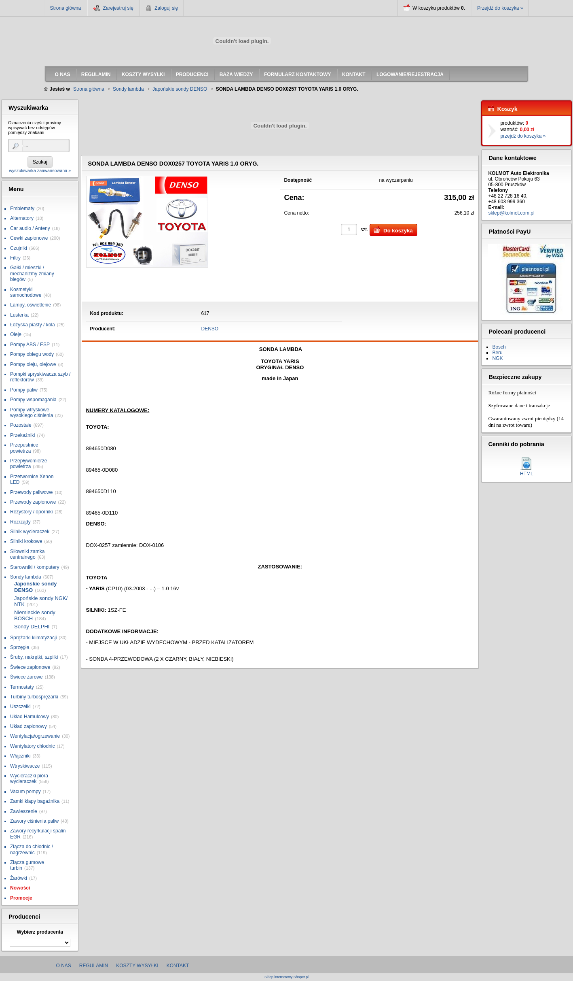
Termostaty (22, 687)
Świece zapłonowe (30, 667)
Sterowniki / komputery (34, 567)
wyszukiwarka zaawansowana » (40, 170)
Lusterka (19, 315)
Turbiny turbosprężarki (34, 697)
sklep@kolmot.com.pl (511, 213)
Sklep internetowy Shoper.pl (286, 977)
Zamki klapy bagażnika (34, 801)
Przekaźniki (22, 435)
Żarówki (18, 878)
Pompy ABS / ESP (30, 344)
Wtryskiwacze (25, 766)
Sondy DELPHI (31, 626)
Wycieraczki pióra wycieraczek (29, 778)
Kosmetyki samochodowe (25, 292)
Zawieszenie (23, 811)
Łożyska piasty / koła (32, 325)
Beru (497, 352)
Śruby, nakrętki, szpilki (34, 657)
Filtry (15, 258)
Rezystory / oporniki (31, 512)
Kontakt (178, 965)
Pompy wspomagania (33, 399)
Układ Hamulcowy (29, 716)
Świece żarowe (26, 677)
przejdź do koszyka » (523, 136)
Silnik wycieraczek (29, 531)
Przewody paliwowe (31, 492)
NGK (497, 358)
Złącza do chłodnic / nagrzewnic (31, 849)
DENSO (210, 329)
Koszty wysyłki (137, 965)
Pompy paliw (24, 390)
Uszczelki (20, 706)
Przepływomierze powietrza (28, 463)
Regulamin (93, 965)
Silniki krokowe (26, 541)
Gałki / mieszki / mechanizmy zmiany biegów (32, 273)
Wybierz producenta (40, 932)
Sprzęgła (19, 647)
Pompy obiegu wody (32, 354)
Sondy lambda (25, 577)
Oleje (15, 334)
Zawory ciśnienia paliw (34, 821)
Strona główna (65, 8)
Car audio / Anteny (30, 228)
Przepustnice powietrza (24, 447)
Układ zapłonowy (28, 726)
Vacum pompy (25, 791)
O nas (63, 965)
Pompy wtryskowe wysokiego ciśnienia (31, 412)
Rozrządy (20, 522)
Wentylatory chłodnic (32, 746)
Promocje (21, 898)
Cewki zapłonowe (29, 238)
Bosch (498, 347)
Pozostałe (21, 425)
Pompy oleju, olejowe (33, 364)
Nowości (20, 888)
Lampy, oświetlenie (30, 305)
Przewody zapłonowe (33, 502)
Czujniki (18, 248)
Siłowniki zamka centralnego (27, 554)
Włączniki (20, 756)
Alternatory (22, 218)
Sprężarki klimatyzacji (33, 638)
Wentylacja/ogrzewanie (35, 736)
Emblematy (22, 208)
